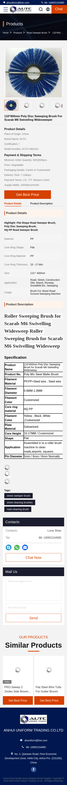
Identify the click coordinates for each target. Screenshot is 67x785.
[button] (62, 106)
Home (6, 33)
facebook (33, 769)
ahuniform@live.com (16, 2)
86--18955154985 (52, 2)
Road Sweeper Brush (37, 33)
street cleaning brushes (20, 502)
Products (17, 33)
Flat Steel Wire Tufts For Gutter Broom (48, 689)
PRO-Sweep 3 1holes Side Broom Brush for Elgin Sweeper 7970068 (16, 690)
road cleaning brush (18, 509)
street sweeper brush (18, 495)
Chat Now (33, 558)
